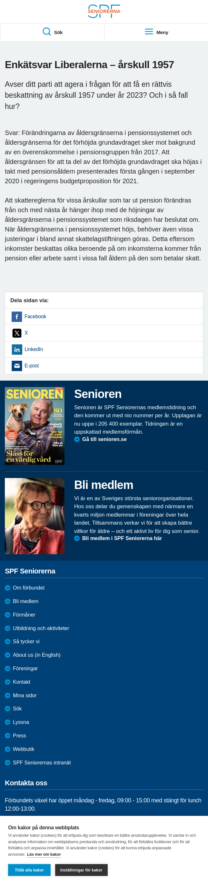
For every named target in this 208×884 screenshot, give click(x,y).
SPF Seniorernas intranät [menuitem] (42, 762)
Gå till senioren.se (104, 439)
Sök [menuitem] (52, 32)
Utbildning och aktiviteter (41, 628)
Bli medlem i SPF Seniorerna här (122, 538)
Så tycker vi (26, 641)
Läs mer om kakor (44, 854)
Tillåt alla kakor (29, 870)
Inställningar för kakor (81, 870)
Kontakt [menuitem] (21, 682)
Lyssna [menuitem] (21, 722)
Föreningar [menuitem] (25, 668)
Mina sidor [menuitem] (25, 695)
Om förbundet (29, 588)
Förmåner (24, 615)
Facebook (35, 316)
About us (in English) (37, 655)
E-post (32, 365)
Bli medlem (25, 601)
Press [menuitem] (19, 735)
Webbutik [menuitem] (23, 749)
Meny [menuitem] (156, 32)
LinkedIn (34, 349)
